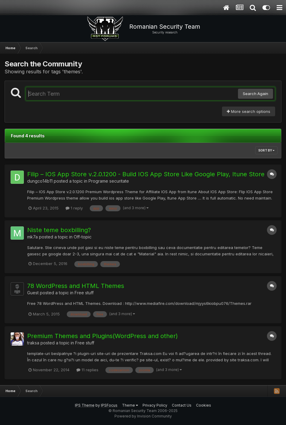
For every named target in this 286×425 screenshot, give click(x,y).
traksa (33, 342)
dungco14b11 (40, 181)
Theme (130, 405)
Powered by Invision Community (143, 416)
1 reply (74, 208)
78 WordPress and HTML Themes (75, 285)
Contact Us (181, 405)
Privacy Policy (155, 405)
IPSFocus (109, 405)
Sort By (266, 150)
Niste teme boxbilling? (59, 230)
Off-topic (83, 236)
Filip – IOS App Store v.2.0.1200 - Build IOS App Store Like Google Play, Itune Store (146, 174)
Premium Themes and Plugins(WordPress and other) (102, 336)
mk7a (32, 236)
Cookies (203, 405)
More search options (248, 111)
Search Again (255, 93)
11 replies (87, 369)
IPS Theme (85, 405)
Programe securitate (108, 181)
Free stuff (84, 292)
